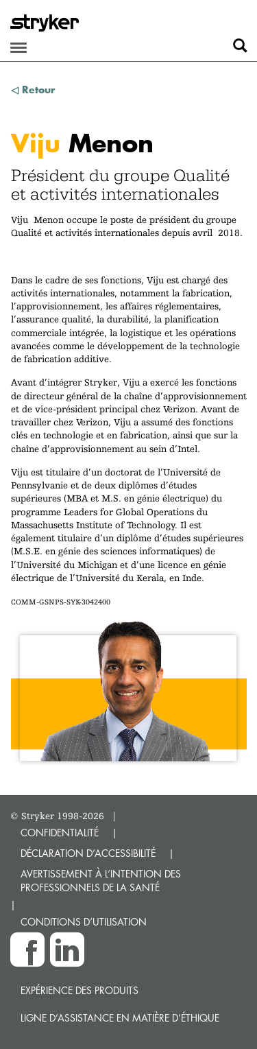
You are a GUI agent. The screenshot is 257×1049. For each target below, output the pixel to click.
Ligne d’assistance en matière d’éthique (120, 1017)
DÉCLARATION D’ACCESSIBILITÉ (88, 853)
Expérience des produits (79, 990)
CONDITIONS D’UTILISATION (84, 921)
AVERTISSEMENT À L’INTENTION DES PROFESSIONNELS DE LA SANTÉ (101, 880)
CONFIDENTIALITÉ (60, 832)
